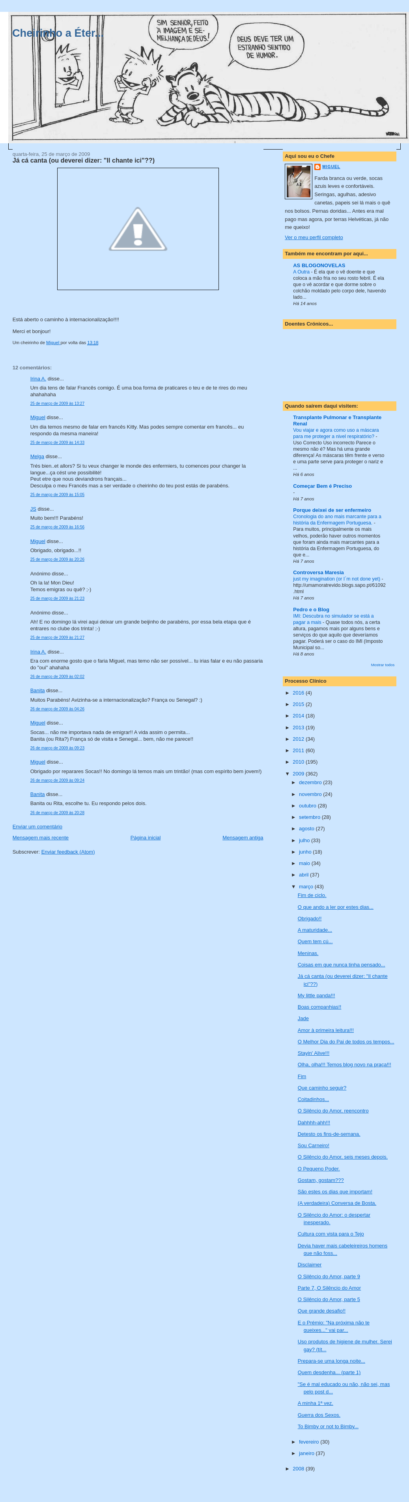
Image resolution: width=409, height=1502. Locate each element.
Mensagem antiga (242, 838)
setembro (310, 817)
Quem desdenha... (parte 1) (329, 1372)
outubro (308, 806)
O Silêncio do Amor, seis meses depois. (343, 1157)
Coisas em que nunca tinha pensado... (341, 965)
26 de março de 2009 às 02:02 (57, 676)
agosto (307, 829)
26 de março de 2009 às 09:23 (57, 748)
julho (305, 840)
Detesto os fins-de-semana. (329, 1134)
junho (306, 852)
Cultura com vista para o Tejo (331, 1234)
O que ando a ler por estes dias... (336, 907)
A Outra (302, 272)
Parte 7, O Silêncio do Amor (329, 1288)
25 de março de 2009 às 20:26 (57, 559)
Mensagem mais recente (41, 838)
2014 (299, 716)
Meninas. (308, 953)
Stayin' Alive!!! (314, 1053)
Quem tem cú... (315, 941)
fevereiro (309, 1442)
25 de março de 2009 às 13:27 (57, 403)
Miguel (37, 417)
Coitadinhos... (313, 1099)
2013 (299, 727)
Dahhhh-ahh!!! (314, 1123)
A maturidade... (315, 930)
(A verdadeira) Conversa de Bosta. (337, 1203)
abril (304, 875)
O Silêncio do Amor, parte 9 (329, 1276)
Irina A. (38, 379)
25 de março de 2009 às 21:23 (57, 598)
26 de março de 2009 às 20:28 (57, 813)
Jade (303, 1018)
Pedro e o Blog (311, 609)
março (307, 887)
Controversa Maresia (318, 572)
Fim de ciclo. (312, 895)
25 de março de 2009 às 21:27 (57, 637)
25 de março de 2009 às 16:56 (57, 527)
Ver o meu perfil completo (314, 237)
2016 (299, 693)
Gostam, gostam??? (321, 1180)
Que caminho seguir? (322, 1088)
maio (305, 863)
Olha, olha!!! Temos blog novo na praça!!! (344, 1065)
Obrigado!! (310, 918)
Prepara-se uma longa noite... (331, 1361)
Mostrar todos (383, 665)
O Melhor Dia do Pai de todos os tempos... (346, 1042)
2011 (299, 750)
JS (33, 509)
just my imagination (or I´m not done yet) (337, 579)
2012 (299, 739)
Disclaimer (310, 1265)
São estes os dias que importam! (335, 1192)
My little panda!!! (316, 995)
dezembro (311, 782)
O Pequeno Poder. (319, 1169)
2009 (299, 774)
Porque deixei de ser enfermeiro (332, 510)
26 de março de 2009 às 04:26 (57, 709)
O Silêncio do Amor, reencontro (333, 1111)
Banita (37, 690)
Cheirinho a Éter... (58, 33)
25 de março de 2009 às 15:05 (57, 495)
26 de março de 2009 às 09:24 (57, 780)
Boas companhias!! (320, 1007)
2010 (299, 762)
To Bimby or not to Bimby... (328, 1426)
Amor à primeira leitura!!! (326, 1030)
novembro (311, 794)
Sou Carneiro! (313, 1145)
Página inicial (146, 838)
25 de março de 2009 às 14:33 (57, 442)
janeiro (307, 1453)
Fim (302, 1076)
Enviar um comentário (37, 827)
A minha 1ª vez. (315, 1403)
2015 (299, 704)
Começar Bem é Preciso (322, 486)
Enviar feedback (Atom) (68, 852)
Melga (37, 456)
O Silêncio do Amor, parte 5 (329, 1299)
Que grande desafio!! (322, 1311)
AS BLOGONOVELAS (319, 265)
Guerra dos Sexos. (319, 1415)
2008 (299, 1469)
